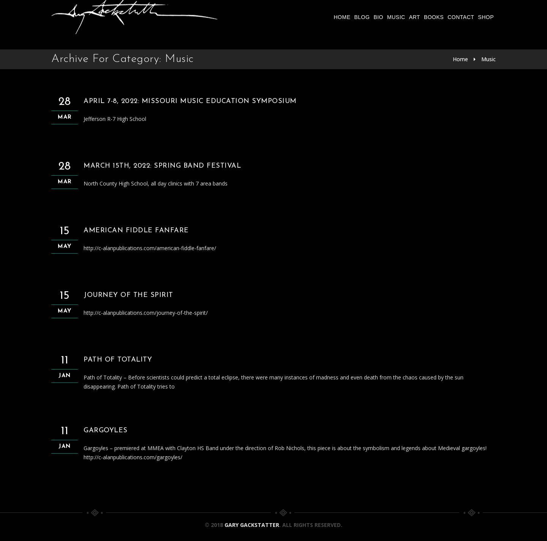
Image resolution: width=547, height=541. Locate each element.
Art (414, 17)
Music (396, 17)
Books (434, 17)
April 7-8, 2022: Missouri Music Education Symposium (190, 101)
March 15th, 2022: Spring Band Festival (162, 166)
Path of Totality (118, 359)
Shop (486, 17)
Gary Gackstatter (251, 524)
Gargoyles (106, 430)
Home (342, 17)
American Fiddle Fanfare (136, 230)
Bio (378, 17)
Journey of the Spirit (128, 295)
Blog (362, 17)
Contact (460, 17)
